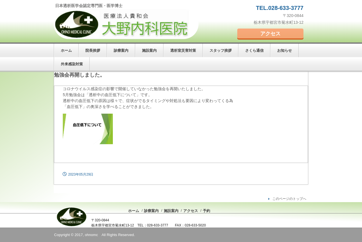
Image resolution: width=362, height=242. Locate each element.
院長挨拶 (92, 50)
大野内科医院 (126, 24)
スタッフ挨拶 (221, 50)
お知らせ (284, 50)
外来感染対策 (72, 64)
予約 (206, 211)
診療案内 (121, 50)
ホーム (66, 50)
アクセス (270, 33)
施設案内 (149, 50)
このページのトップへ (289, 199)
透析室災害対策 (183, 50)
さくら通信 (254, 50)
